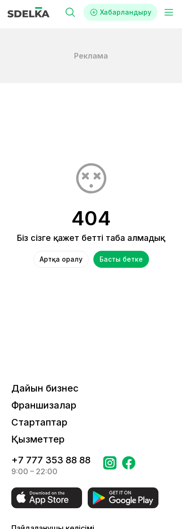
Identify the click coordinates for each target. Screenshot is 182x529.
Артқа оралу (61, 259)
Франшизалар (43, 405)
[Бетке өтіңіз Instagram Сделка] (109, 465)
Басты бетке (121, 259)
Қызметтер (38, 439)
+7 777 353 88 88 (51, 460)
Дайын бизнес (45, 388)
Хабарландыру (120, 12)
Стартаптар (39, 422)
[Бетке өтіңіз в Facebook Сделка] (128, 465)
